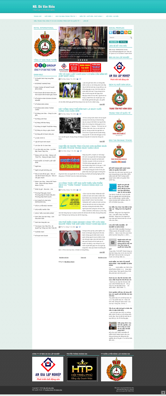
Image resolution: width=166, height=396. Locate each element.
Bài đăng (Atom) (69, 262)
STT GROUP (130, 389)
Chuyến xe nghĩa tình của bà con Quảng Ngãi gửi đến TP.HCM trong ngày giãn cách (83, 147)
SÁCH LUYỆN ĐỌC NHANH (43, 205)
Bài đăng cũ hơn (102, 257)
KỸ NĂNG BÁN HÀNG (42, 104)
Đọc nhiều (114, 42)
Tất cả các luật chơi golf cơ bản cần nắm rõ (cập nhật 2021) (83, 75)
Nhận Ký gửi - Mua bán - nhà (44, 189)
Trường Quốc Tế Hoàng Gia (53, 390)
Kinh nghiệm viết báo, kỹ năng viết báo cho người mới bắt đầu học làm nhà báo (120, 294)
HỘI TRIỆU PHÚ (129, 391)
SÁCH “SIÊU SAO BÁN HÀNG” (44, 213)
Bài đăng (123, 42)
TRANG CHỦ (37, 16)
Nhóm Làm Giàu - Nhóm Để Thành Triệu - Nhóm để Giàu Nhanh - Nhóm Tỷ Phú (45, 183)
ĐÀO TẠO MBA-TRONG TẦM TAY (67, 15)
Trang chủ (83, 257)
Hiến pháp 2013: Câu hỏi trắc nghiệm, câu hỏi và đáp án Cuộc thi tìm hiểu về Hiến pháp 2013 (124, 326)
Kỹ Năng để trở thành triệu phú (44, 134)
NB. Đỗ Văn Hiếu (44, 6)
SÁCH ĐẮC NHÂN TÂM (42, 209)
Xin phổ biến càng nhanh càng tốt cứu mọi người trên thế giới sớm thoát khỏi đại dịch (82, 223)
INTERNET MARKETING (42, 83)
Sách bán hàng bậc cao (42, 222)
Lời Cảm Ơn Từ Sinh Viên (43, 145)
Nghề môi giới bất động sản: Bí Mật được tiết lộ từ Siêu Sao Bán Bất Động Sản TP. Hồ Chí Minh (124, 188)
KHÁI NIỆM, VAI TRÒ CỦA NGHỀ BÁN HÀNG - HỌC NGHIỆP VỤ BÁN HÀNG (120, 263)
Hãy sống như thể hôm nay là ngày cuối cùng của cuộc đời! (80, 110)
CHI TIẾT (102, 104)
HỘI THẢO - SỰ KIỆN (112, 16)
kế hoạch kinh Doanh (41, 235)
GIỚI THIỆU (49, 15)
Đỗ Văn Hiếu (130, 387)
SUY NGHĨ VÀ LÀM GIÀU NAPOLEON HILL (43, 201)
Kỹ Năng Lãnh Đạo (41, 119)
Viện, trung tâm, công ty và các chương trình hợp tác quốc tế (58, 20)
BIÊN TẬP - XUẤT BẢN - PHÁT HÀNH (92, 15)
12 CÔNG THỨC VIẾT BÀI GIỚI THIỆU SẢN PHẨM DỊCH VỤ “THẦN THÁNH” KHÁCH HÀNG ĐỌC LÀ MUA (81, 185)
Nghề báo (38, 166)
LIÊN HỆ (85, 21)
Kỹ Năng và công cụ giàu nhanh (45, 130)
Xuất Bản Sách (39, 232)
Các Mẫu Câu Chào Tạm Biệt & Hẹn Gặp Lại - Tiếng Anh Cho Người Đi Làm (120, 208)
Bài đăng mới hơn (63, 257)
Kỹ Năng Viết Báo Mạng (42, 122)
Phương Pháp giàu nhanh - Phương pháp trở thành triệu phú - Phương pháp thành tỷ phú (45, 195)
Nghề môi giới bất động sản (43, 170)
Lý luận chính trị (40, 138)
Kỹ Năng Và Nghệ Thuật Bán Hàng (45, 126)
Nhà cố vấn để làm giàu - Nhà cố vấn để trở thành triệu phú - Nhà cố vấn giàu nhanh (45, 175)
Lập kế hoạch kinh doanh (42, 142)
